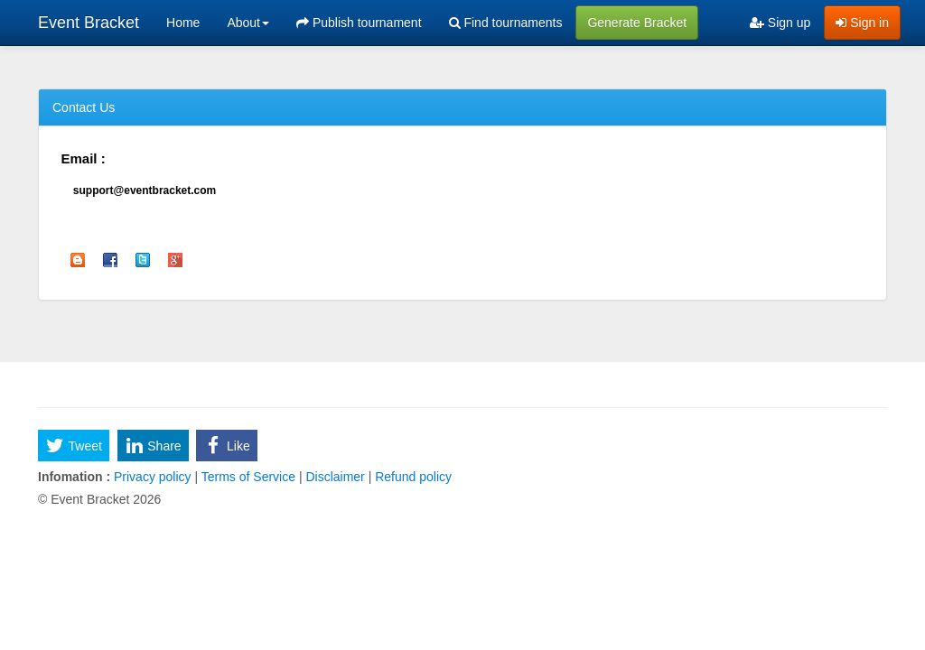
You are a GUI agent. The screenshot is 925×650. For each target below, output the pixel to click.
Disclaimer (336, 476)
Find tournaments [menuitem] (506, 22)
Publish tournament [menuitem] (359, 22)
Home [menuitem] (183, 22)
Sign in (862, 22)
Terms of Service (248, 476)
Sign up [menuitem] (780, 22)
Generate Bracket (637, 22)
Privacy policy (152, 476)
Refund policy (411, 476)
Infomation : (74, 476)
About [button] (248, 22)
